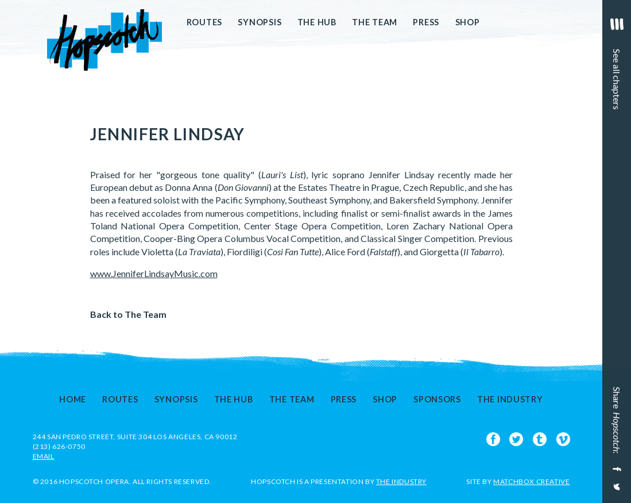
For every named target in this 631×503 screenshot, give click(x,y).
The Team (374, 22)
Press (426, 22)
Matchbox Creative (531, 481)
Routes (204, 22)
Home (72, 399)
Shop (467, 22)
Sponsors (437, 399)
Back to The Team (128, 314)
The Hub (316, 22)
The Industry (510, 399)
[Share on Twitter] (615, 491)
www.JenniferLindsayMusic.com (154, 273)
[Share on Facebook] (615, 469)
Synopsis (259, 22)
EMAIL (44, 456)
